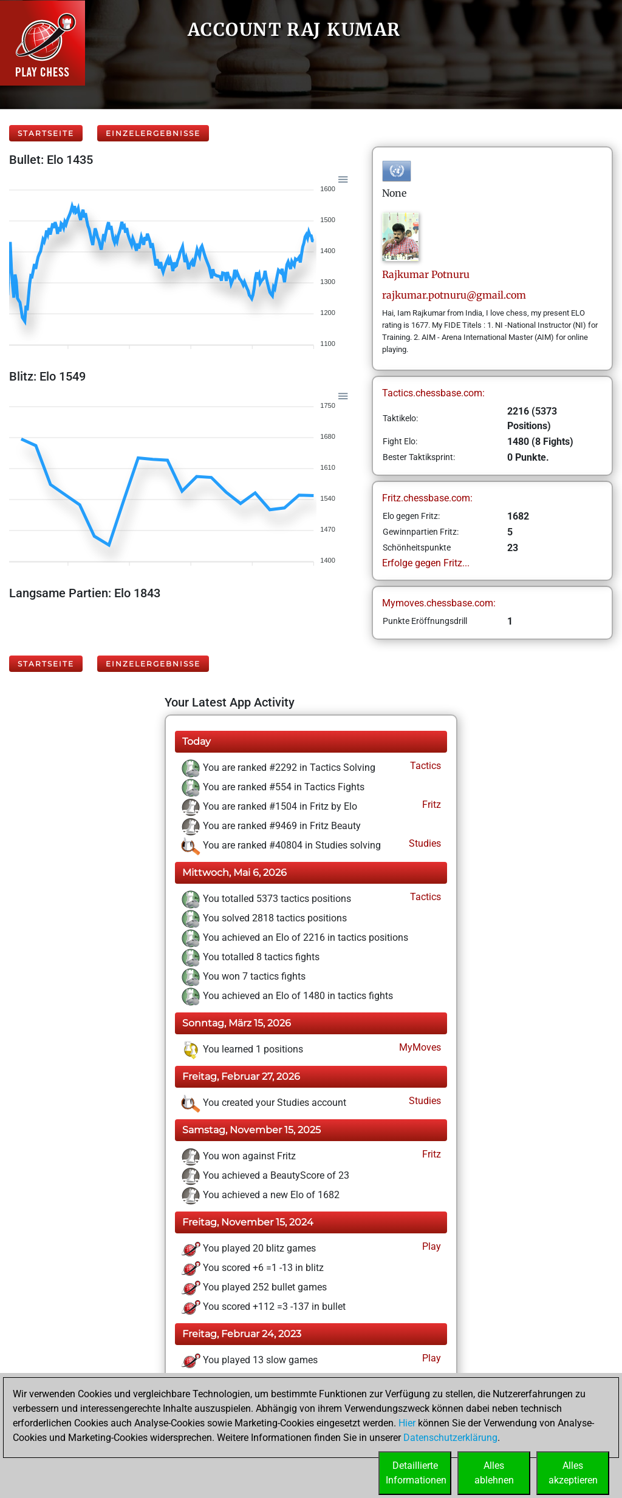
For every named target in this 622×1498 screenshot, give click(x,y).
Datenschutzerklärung (450, 1437)
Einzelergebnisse (153, 133)
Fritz (430, 804)
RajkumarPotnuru (426, 274)
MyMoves (419, 1047)
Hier (406, 1423)
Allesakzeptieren (573, 1473)
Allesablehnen (494, 1473)
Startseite (46, 133)
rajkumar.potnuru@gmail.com (454, 295)
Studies (423, 843)
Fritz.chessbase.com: (427, 498)
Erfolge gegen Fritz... (426, 563)
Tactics (424, 765)
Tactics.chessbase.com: (433, 393)
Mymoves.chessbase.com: (439, 603)
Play (430, 1246)
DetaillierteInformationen (416, 1473)
